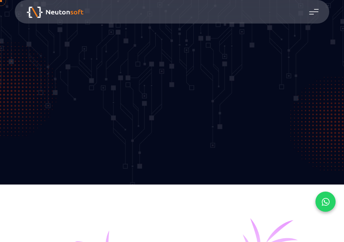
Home (163, 109)
